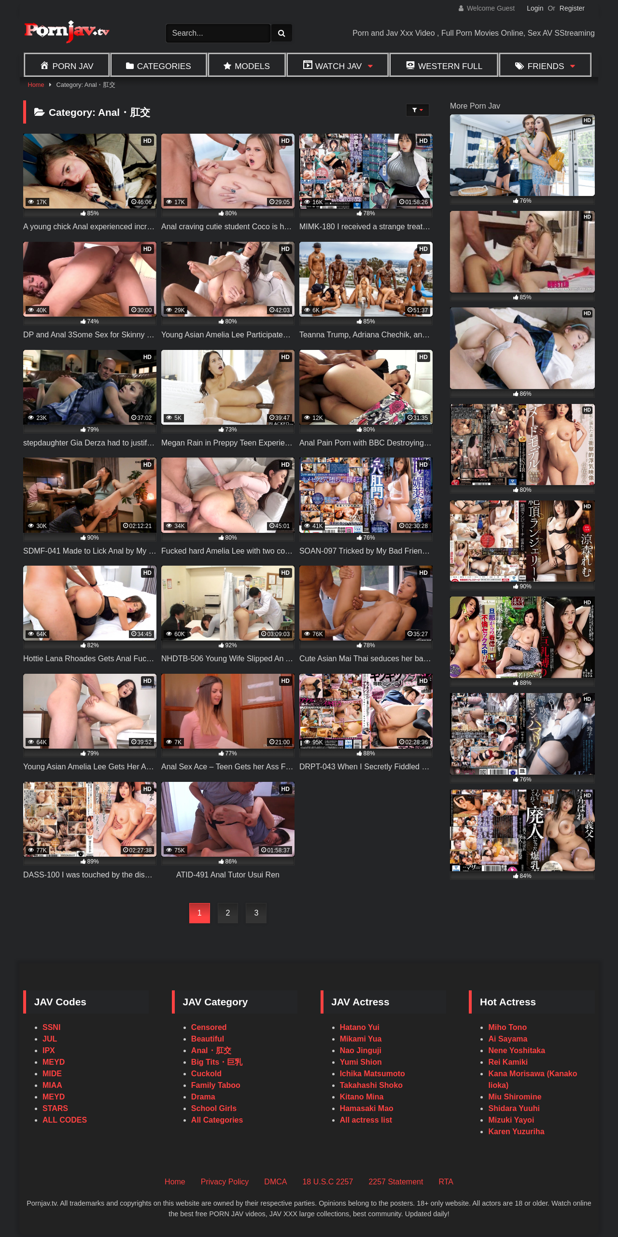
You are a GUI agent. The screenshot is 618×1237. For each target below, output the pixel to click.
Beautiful (207, 1039)
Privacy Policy (225, 1182)
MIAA (52, 1085)
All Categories (217, 1120)
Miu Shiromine (514, 1097)
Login (535, 8)
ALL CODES (64, 1120)
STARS (55, 1108)
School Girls (214, 1108)
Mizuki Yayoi (511, 1120)
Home (36, 84)
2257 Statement (395, 1182)
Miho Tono (507, 1027)
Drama (203, 1097)
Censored (209, 1027)
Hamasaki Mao (366, 1108)
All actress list (366, 1120)
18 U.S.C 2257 (327, 1182)
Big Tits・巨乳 (216, 1062)
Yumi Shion (361, 1062)
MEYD (53, 1062)
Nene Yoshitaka (516, 1050)
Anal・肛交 (211, 1050)
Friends (546, 66)
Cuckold (206, 1074)
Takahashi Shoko (371, 1085)
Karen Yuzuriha (516, 1131)
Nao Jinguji (360, 1050)
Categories (164, 66)
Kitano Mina (362, 1097)
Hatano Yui (359, 1027)
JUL (49, 1039)
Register (572, 8)
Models (252, 66)
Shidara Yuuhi (513, 1108)
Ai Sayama (507, 1039)
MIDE (52, 1074)
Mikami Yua (361, 1039)
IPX (48, 1050)
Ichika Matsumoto (372, 1074)
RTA (445, 1182)
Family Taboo (215, 1085)
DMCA (275, 1182)
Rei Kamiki (508, 1062)
